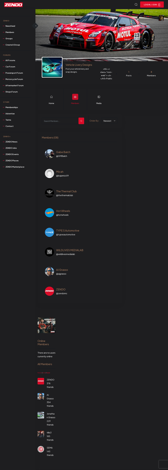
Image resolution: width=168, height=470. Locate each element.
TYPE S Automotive (67, 230)
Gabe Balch (63, 152)
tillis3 (49, 433)
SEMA (49, 448)
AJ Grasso (62, 270)
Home (51, 103)
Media (98, 103)
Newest (40, 373)
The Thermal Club (66, 191)
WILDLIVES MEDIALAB (69, 250)
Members (75, 103)
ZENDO (60, 289)
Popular (48, 373)
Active (44, 373)
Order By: (94, 121)
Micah (59, 172)
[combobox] (109, 121)
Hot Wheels (63, 211)
